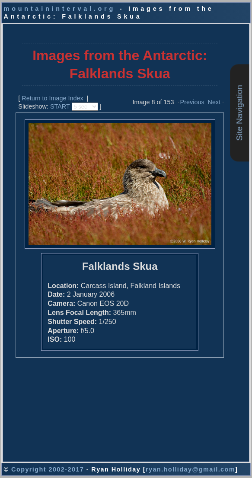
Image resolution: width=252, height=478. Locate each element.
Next (214, 102)
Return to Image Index (52, 98)
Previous (192, 102)
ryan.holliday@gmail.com (190, 469)
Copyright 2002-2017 (47, 469)
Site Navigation (239, 113)
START (60, 106)
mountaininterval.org (59, 8)
